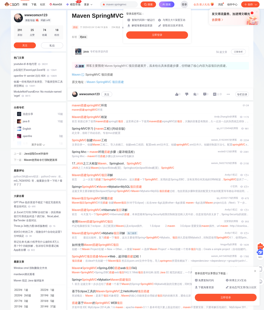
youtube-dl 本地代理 (31, 64)
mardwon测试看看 (24, 274)
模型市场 (74, 3)
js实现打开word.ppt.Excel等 (35, 69)
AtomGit (55, 4)
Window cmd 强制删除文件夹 (30, 267)
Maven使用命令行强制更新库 (41, 159)
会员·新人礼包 (204, 4)
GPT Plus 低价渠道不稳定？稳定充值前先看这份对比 (37, 204)
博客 (25, 4)
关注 (106, 94)
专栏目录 (242, 94)
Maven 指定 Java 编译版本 (29, 280)
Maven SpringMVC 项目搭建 (105, 82)
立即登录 (157, 35)
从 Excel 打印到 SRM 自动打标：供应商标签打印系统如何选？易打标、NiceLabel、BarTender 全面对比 (37, 216)
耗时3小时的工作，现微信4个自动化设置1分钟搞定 (38, 233)
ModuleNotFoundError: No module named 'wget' (38, 93)
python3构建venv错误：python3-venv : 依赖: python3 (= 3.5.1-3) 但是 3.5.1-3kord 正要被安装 (38, 176)
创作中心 (232, 4)
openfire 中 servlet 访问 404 (35, 75)
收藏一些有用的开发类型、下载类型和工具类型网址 (38, 83)
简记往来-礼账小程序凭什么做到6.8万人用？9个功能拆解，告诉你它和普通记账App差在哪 (36, 245)
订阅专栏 (238, 52)
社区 (42, 4)
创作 (250, 4)
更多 (88, 4)
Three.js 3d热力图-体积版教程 (34, 225)
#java (83, 36)
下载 (33, 4)
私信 (52, 45)
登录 (184, 4)
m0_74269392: (22, 180)
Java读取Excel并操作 (36, 153)
